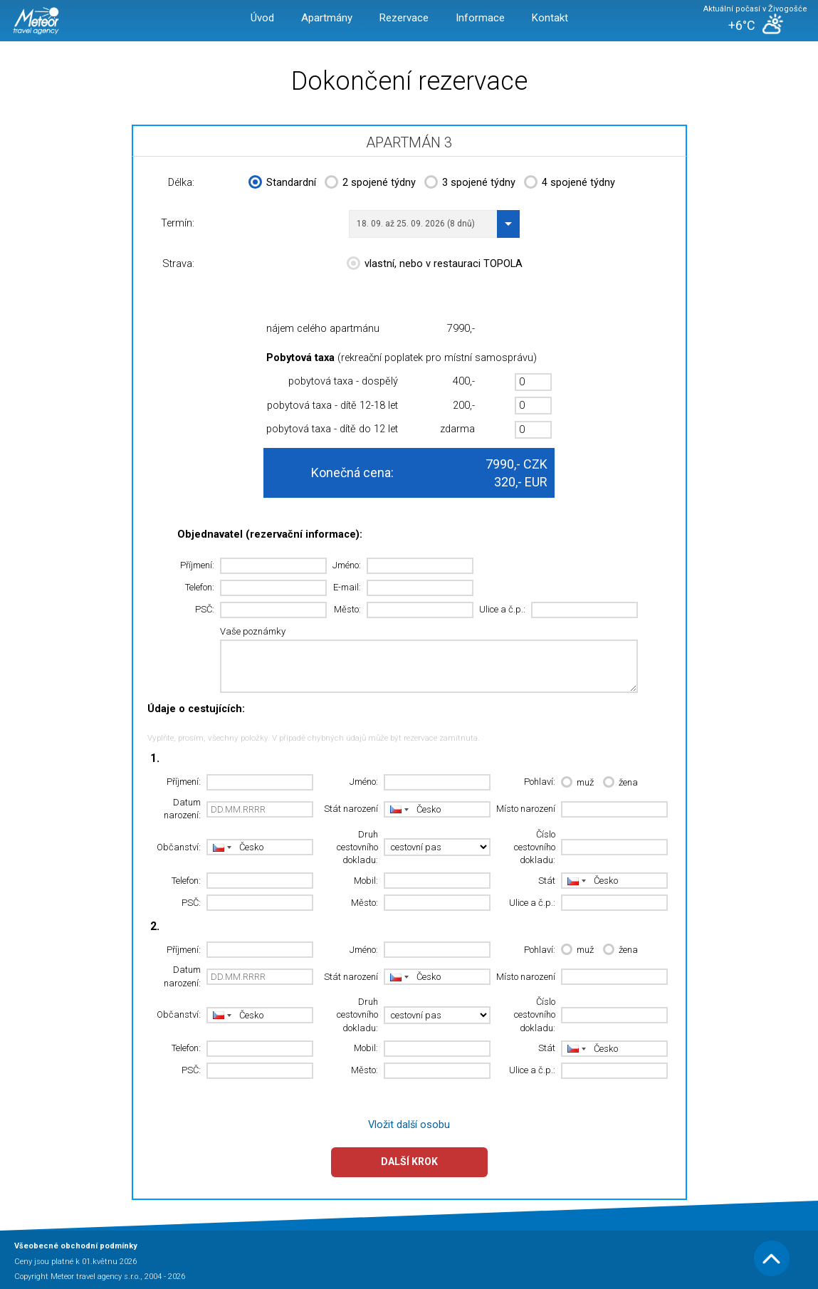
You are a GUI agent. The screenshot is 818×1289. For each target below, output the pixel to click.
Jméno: (346, 565)
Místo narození (525, 808)
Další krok (409, 1161)
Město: (347, 609)
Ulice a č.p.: (502, 609)
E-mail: (347, 587)
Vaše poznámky (252, 631)
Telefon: (199, 587)
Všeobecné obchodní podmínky (75, 1246)
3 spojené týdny (469, 184)
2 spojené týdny (370, 184)
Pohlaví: (539, 781)
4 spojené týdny (569, 184)
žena (620, 783)
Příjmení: (197, 565)
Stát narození (351, 808)
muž (577, 783)
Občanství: (179, 847)
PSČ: (204, 609)
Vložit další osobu (409, 1125)
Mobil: (366, 880)
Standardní (282, 184)
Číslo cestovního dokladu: (534, 847)
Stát (546, 880)
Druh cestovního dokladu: (357, 847)
